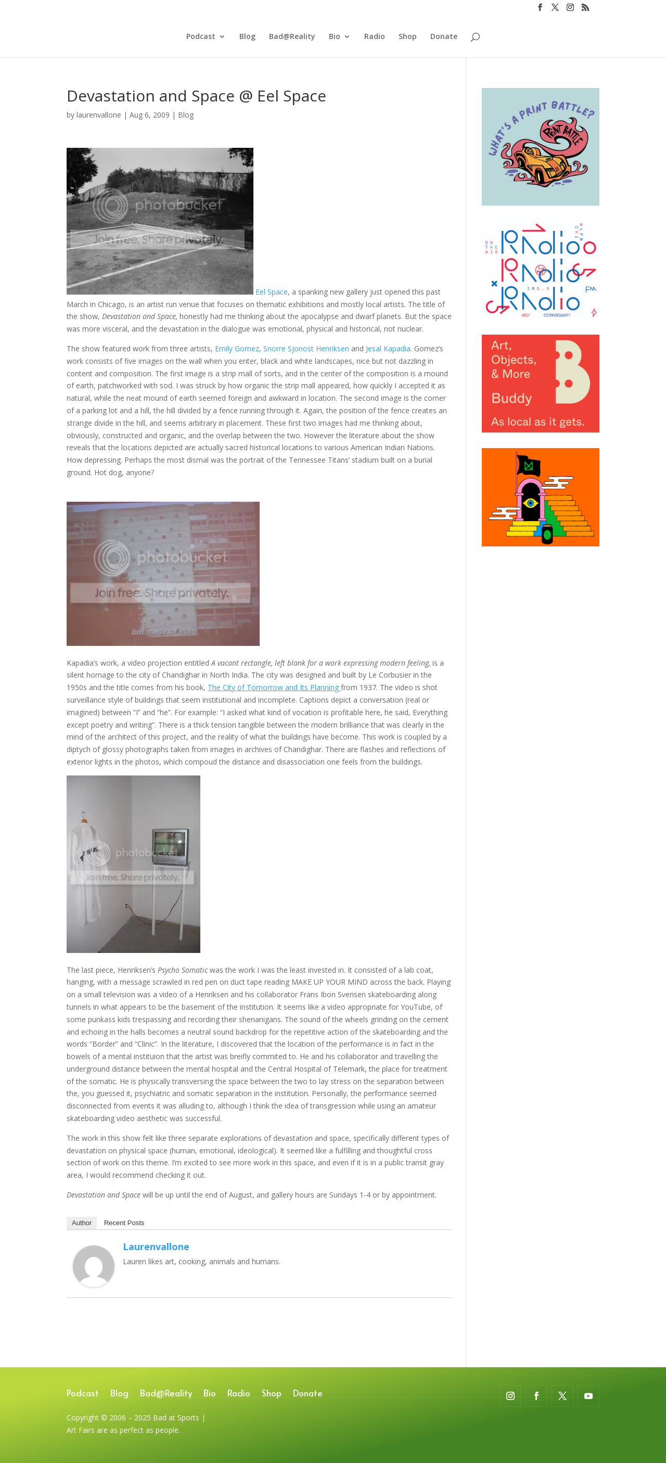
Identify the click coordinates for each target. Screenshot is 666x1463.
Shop (408, 37)
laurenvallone (98, 115)
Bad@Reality (292, 37)
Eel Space (271, 292)
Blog (247, 37)
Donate (443, 37)
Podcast (200, 37)
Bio (334, 37)
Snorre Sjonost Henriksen (306, 348)
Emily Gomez (237, 348)
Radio (374, 37)
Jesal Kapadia (388, 348)
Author (82, 1223)
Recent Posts (124, 1223)
